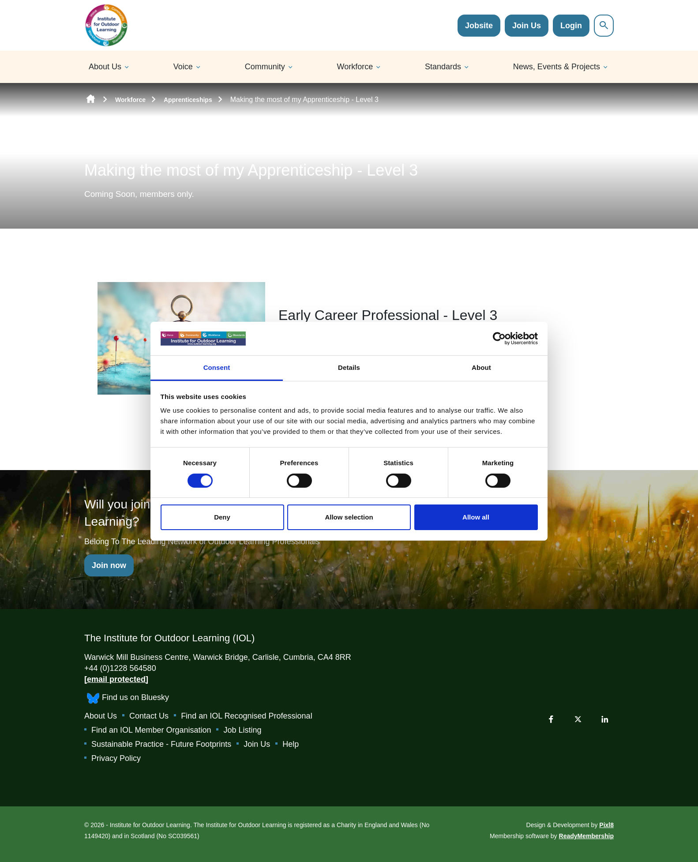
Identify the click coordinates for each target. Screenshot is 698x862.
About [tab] (481, 367)
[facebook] (551, 719)
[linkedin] (605, 719)
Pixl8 (606, 824)
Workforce (355, 66)
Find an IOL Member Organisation (151, 730)
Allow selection (349, 517)
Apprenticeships (188, 99)
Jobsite (479, 25)
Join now (109, 565)
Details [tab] (349, 367)
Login (571, 25)
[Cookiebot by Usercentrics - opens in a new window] (499, 338)
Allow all (475, 517)
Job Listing (242, 730)
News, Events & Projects (556, 66)
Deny (222, 517)
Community (265, 66)
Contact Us (149, 715)
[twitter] (578, 719)
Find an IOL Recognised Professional (246, 715)
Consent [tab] (216, 367)
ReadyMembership (586, 835)
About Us (105, 66)
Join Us (526, 25)
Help (290, 744)
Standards (443, 66)
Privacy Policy (116, 758)
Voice (183, 66)
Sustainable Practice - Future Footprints (161, 744)
